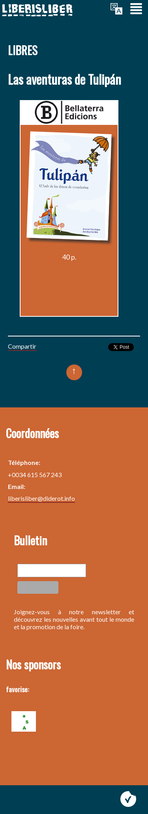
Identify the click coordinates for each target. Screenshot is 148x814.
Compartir (22, 346)
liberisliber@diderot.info (41, 498)
